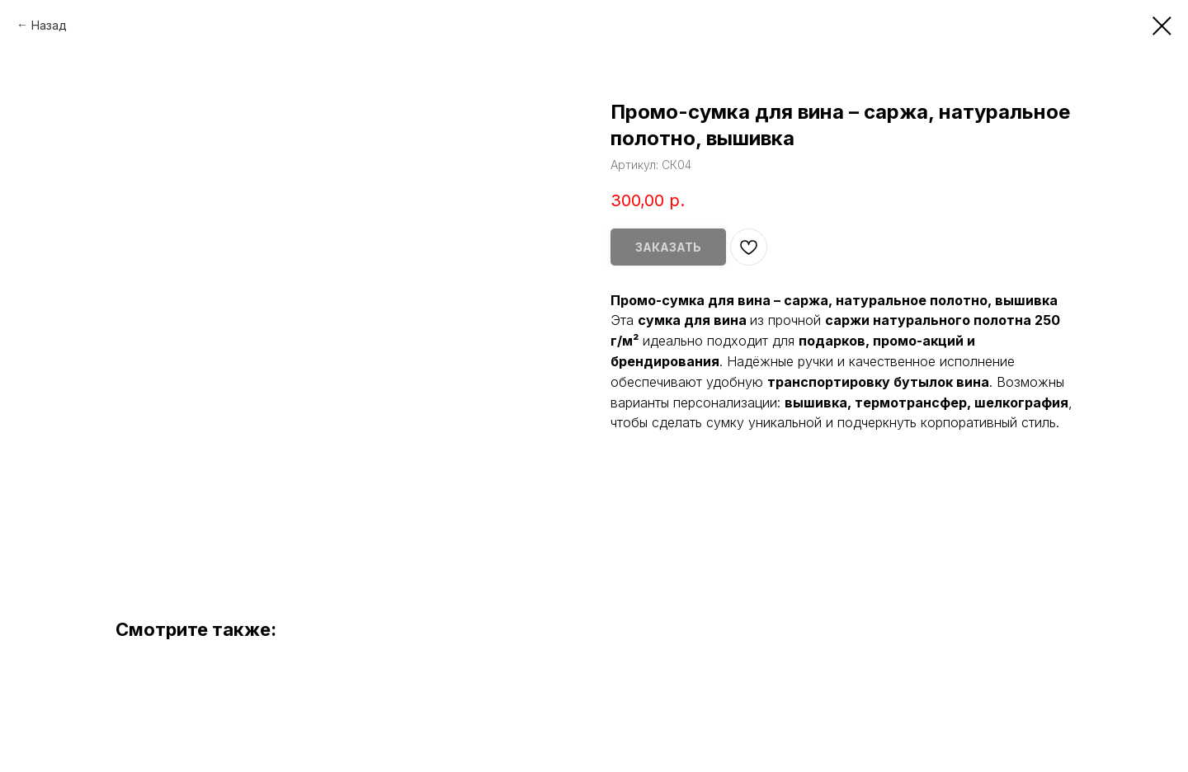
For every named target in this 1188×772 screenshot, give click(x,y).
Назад (49, 25)
